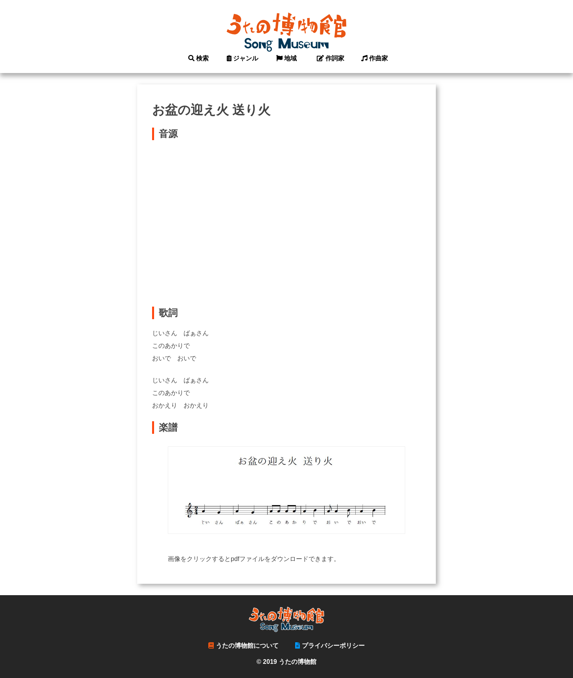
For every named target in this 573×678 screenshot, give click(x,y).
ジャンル (243, 58)
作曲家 (374, 58)
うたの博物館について (243, 645)
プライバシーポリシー (330, 645)
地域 (286, 58)
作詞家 (331, 58)
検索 (198, 58)
